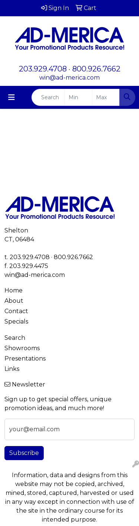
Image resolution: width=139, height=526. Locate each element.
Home (13, 290)
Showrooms (22, 348)
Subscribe (24, 452)
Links (11, 368)
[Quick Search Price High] (106, 97)
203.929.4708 (43, 68)
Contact (16, 311)
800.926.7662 (96, 68)
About (13, 300)
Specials (16, 321)
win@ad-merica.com (69, 77)
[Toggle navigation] (11, 97)
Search (14, 337)
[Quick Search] (48, 97)
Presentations (25, 358)
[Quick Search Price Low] (78, 97)
